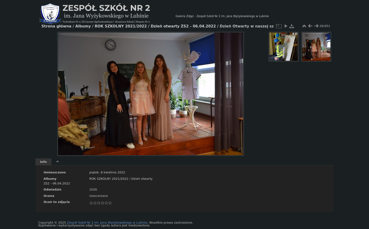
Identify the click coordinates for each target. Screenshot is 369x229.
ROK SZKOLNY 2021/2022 (108, 178)
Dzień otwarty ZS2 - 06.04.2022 (183, 26)
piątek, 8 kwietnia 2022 (107, 172)
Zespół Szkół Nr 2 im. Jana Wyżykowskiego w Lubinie (107, 222)
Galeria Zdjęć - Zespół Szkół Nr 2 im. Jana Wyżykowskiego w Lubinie (222, 16)
